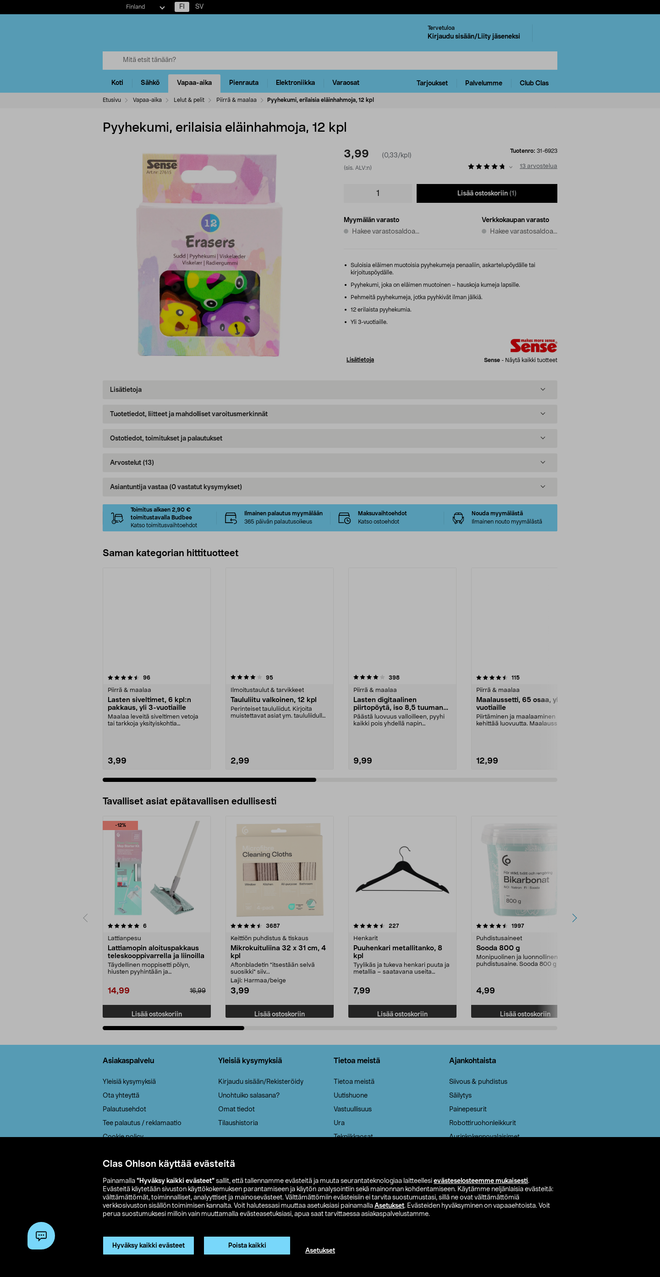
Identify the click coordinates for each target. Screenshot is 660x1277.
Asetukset (389, 1206)
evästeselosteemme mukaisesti (481, 1181)
